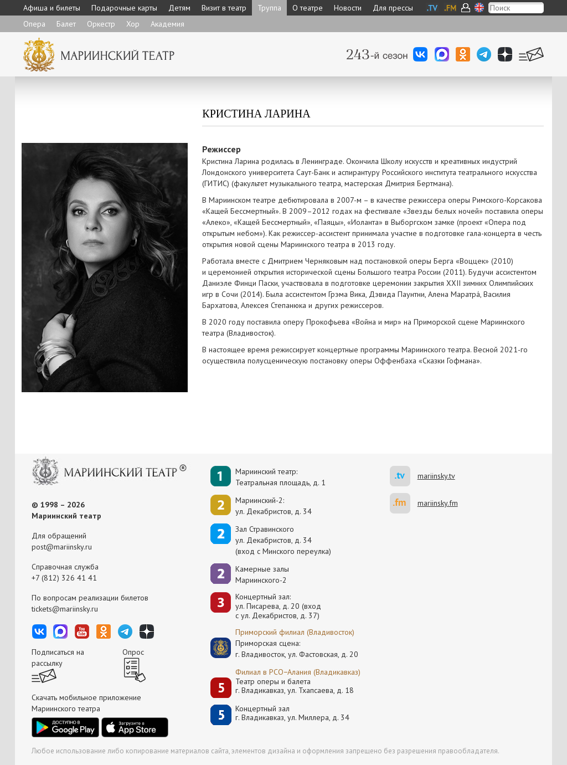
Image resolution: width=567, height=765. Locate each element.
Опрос (133, 652)
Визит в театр (224, 8)
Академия (167, 24)
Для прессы (393, 8)
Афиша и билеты (51, 8)
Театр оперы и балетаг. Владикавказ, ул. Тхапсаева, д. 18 (294, 686)
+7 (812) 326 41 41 (64, 578)
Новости (348, 8)
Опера (34, 24)
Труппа (269, 8)
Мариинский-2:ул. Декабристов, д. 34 (273, 505)
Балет (66, 24)
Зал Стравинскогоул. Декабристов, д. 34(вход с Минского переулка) (283, 540)
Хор (133, 24)
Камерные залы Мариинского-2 (262, 574)
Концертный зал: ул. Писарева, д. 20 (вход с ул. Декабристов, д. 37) (278, 606)
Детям (179, 8)
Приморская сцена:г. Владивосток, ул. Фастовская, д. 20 (285, 648)
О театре (307, 8)
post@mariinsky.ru (62, 547)
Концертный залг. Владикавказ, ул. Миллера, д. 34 (292, 713)
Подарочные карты (124, 8)
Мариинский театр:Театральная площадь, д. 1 (280, 476)
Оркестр (101, 24)
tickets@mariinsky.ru (65, 609)
